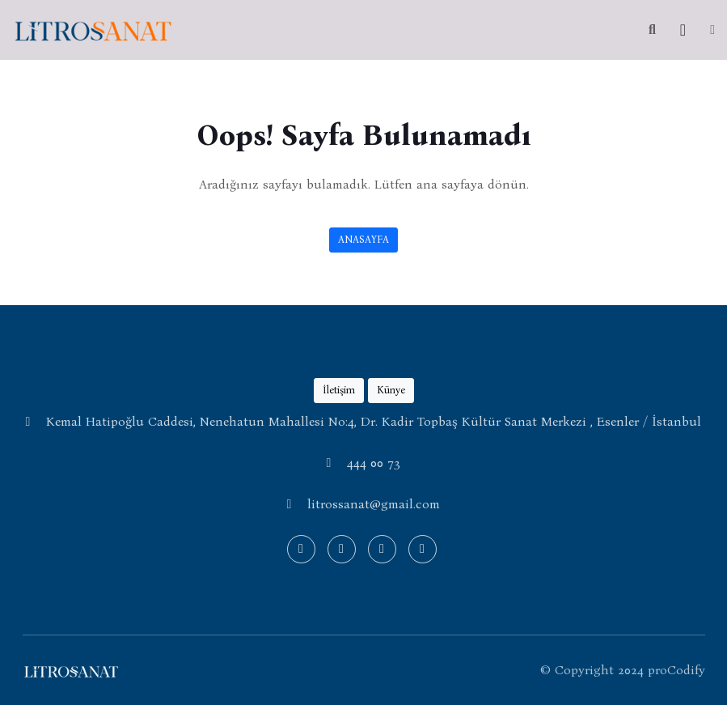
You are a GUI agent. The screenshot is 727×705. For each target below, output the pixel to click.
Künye (391, 390)
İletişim (339, 390)
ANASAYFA (363, 239)
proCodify (676, 669)
